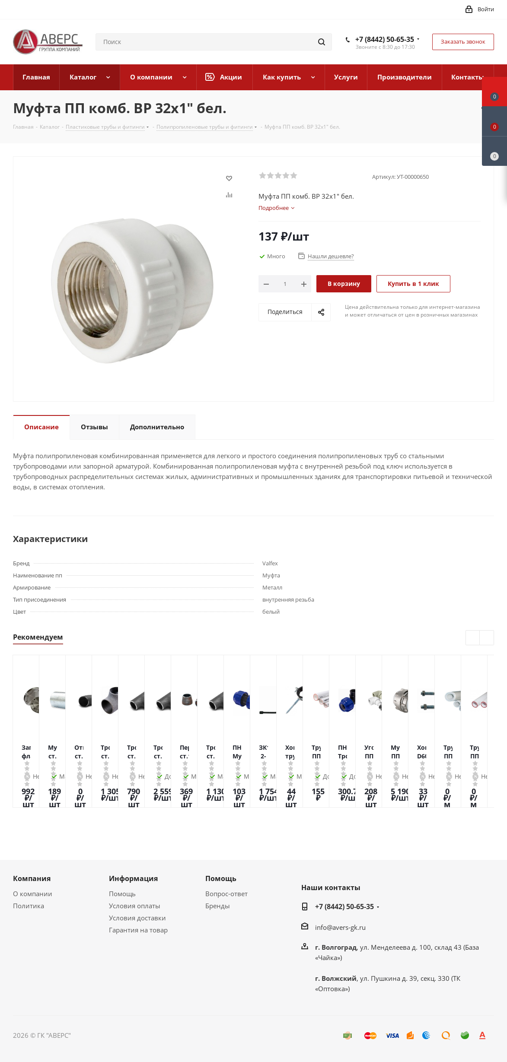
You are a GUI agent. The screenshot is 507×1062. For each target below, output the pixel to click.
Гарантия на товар (138, 930)
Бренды (217, 905)
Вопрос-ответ (226, 893)
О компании (32, 893)
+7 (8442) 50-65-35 (384, 39)
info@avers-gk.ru (340, 927)
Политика (28, 905)
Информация (133, 878)
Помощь (122, 893)
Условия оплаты (134, 905)
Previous (473, 638)
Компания (32, 878)
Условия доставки (137, 917)
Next (487, 638)
